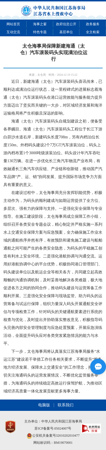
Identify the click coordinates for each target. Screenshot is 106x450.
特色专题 (40, 32)
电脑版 (44, 405)
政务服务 (92, 24)
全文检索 (92, 32)
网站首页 (13, 24)
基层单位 (66, 32)
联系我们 (65, 405)
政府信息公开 (66, 24)
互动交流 (13, 32)
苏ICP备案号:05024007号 (52, 428)
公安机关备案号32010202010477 (53, 436)
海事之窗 (40, 24)
